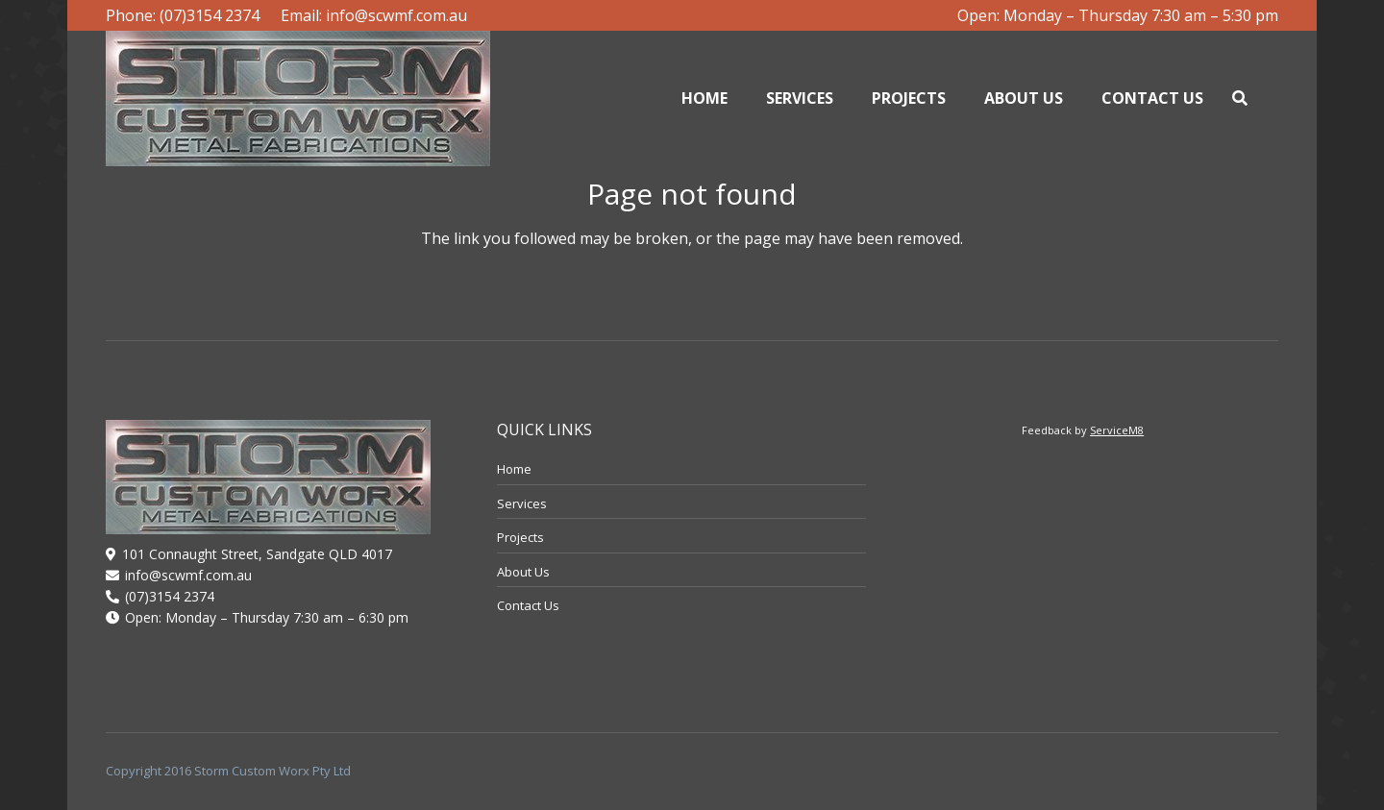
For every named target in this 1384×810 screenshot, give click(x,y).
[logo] (298, 98)
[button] (1239, 98)
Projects (520, 537)
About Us (523, 571)
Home (514, 469)
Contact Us (528, 605)
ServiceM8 (1117, 430)
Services (522, 503)
